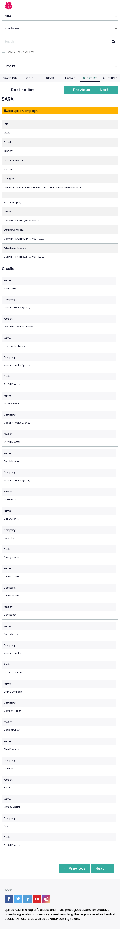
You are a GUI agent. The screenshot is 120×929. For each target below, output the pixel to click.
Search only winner (21, 51)
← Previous (79, 89)
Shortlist (90, 78)
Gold (30, 78)
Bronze (70, 78)
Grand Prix (10, 78)
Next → (107, 89)
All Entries (110, 78)
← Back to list (20, 89)
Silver (50, 78)
